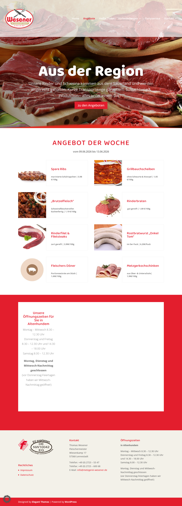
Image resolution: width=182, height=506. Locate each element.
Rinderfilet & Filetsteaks (60, 235)
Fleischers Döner (63, 265)
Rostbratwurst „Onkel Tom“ (142, 235)
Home (75, 18)
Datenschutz (27, 474)
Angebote (89, 18)
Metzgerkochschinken (143, 265)
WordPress (71, 501)
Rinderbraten (136, 201)
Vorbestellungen (128, 18)
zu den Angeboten (91, 105)
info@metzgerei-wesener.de (92, 469)
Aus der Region (91, 71)
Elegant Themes (40, 501)
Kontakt (169, 18)
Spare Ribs (58, 169)
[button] (7, 499)
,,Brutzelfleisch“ (62, 201)
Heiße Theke (106, 18)
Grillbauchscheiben (141, 169)
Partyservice (152, 18)
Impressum (26, 470)
